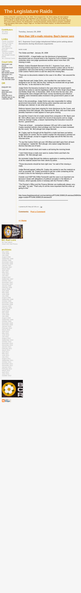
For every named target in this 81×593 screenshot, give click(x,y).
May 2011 (5, 353)
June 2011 (5, 355)
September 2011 (7, 360)
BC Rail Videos (7, 242)
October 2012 (6, 375)
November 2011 (7, 364)
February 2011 (7, 348)
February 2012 (7, 369)
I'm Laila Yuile (6, 45)
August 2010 (6, 338)
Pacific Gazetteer (8, 41)
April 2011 (5, 352)
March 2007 (6, 269)
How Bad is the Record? (7, 49)
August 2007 (6, 277)
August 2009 (6, 318)
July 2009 (5, 316)
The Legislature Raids (28, 11)
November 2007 (7, 282)
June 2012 (5, 374)
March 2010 (6, 330)
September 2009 (7, 320)
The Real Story (7, 53)
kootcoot (5, 33)
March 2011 (6, 350)
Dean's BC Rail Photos (9, 244)
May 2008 (5, 292)
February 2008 (7, 287)
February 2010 (7, 328)
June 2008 (5, 294)
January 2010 (6, 326)
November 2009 (7, 323)
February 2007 (7, 267)
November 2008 (7, 303)
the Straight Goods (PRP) (8, 55)
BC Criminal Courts (8, 58)
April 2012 (5, 372)
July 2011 (5, 357)
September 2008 (7, 299)
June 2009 (5, 314)
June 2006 (5, 253)
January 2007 (6, 265)
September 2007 (7, 279)
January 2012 (6, 367)
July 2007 (5, 275)
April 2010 (5, 331)
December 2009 (7, 325)
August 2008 (6, 298)
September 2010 (7, 340)
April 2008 (5, 291)
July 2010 (5, 336)
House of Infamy (7, 43)
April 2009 (5, 311)
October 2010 (6, 342)
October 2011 (6, 362)
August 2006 (6, 257)
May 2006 (5, 252)
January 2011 (6, 347)
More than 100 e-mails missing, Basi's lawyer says (46, 36)
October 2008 (6, 301)
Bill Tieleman (6, 46)
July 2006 (5, 255)
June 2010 (5, 335)
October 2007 (6, 281)
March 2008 (6, 289)
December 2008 (7, 304)
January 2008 (6, 286)
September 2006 (7, 259)
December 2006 (7, 264)
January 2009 (6, 306)
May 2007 (5, 272)
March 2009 (6, 309)
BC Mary (5, 32)
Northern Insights (8, 51)
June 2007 (5, 274)
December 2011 (7, 365)
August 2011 (6, 358)
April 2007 (5, 270)
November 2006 (7, 262)
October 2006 (6, 260)
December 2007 (7, 284)
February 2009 (7, 308)
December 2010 (7, 345)
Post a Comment (37, 212)
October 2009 (6, 321)
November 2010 (7, 343)
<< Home (22, 221)
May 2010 (5, 333)
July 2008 (5, 296)
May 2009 (5, 313)
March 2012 (6, 370)
